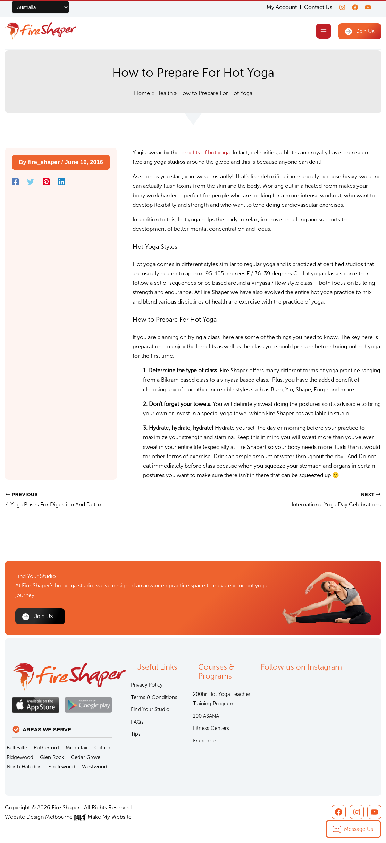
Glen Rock (52, 757)
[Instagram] (338, 7)
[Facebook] (353, 7)
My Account (277, 7)
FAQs (137, 722)
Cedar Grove (85, 757)
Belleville (17, 747)
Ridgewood (20, 757)
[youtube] (368, 7)
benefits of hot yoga (205, 153)
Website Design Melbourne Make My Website (68, 817)
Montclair (77, 747)
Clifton (102, 747)
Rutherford (46, 747)
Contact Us (314, 7)
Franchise (204, 741)
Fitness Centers (211, 728)
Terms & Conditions (154, 697)
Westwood (94, 767)
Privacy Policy (146, 685)
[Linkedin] (61, 183)
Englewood (61, 767)
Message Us (358, 829)
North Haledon (24, 767)
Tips (136, 734)
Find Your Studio (150, 709)
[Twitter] (30, 183)
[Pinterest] (46, 183)
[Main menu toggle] (322, 31)
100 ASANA (206, 716)
